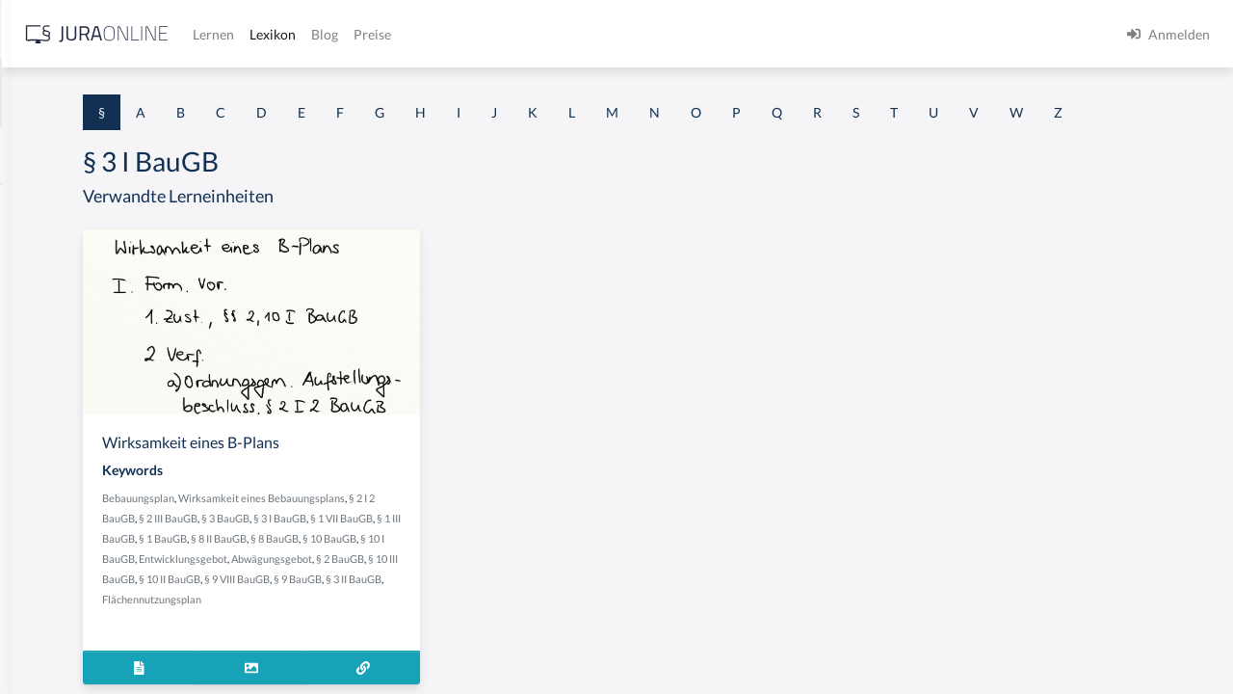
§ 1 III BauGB (531, 574)
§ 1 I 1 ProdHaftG (67, 422)
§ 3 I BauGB (405, 574)
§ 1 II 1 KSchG (56, 638)
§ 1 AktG (40, 205)
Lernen (519, 34)
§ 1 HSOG (44, 378)
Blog (630, 34)
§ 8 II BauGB (406, 594)
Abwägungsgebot (511, 614)
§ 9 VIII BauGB (545, 634)
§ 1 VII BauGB (466, 574)
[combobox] (154, 93)
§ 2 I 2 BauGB (453, 553)
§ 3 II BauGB (422, 655)
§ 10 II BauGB (478, 634)
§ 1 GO (35, 291)
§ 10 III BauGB (411, 634)
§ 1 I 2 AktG (49, 465)
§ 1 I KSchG (49, 595)
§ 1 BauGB (46, 248)
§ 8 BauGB (462, 594)
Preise (678, 34)
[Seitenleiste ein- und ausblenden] (277, 29)
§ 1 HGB (40, 335)
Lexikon (579, 34)
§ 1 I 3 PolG (49, 552)
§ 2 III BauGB (516, 553)
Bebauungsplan (378, 533)
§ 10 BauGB (517, 594)
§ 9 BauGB (366, 655)
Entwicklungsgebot (423, 614)
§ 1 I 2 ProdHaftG (67, 508)
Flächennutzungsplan (503, 655)
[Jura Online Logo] (403, 34)
